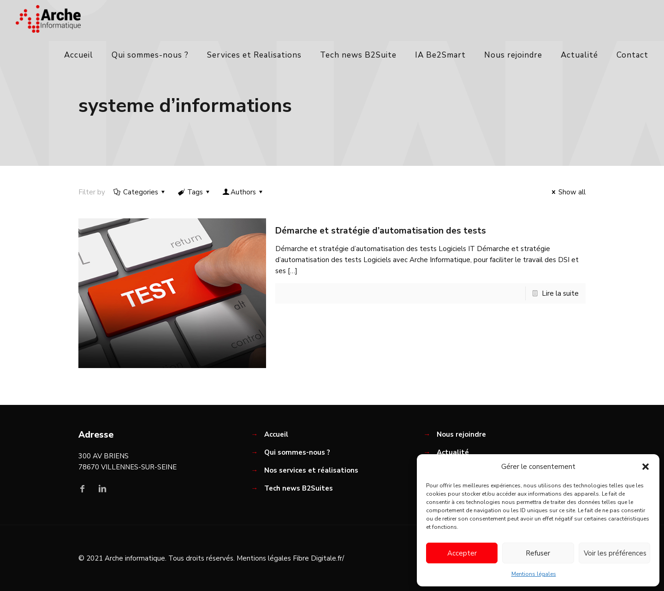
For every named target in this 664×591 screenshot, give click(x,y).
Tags (194, 192)
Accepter (462, 553)
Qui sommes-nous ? (297, 452)
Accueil (276, 434)
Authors (243, 192)
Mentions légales (533, 574)
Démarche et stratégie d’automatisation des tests (380, 231)
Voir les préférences (615, 553)
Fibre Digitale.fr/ (318, 558)
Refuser (538, 553)
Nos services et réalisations (311, 470)
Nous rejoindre (461, 434)
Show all (567, 192)
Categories (140, 192)
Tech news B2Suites (298, 488)
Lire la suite (560, 293)
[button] (645, 466)
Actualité (453, 452)
